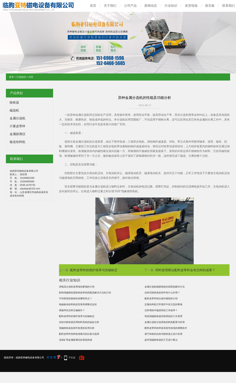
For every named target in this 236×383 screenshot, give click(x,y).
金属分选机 (17, 118)
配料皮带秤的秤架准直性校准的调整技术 (166, 328)
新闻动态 (150, 5)
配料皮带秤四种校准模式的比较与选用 (79, 334)
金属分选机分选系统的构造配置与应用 (165, 322)
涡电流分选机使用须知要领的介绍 (76, 286)
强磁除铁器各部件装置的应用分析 (76, 328)
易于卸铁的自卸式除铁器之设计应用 (163, 334)
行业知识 (171, 5)
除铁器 (14, 102)
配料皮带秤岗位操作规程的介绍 (161, 298)
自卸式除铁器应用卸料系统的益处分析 (79, 322)
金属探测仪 (17, 134)
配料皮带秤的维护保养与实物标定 (93, 270)
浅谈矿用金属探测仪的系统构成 (75, 339)
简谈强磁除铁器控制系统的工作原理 (163, 316)
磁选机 (14, 110)
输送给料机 (17, 142)
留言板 (210, 5)
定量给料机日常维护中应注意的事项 (163, 304)
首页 (93, 5)
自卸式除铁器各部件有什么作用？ (162, 292)
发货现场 (191, 5)
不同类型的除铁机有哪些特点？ (75, 298)
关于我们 (110, 5)
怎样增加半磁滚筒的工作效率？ (161, 310)
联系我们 (228, 5)
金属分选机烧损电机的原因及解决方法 (165, 286)
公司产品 (130, 5)
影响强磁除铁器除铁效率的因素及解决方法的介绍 (85, 292)
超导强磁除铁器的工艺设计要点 (161, 339)
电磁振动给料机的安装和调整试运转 (78, 304)
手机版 (72, 357)
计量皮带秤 (17, 126)
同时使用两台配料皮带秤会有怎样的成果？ (185, 270)
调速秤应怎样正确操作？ (72, 310)
